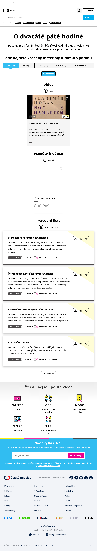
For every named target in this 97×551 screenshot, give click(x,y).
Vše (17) (11, 65)
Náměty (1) (61, 65)
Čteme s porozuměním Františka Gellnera (30, 274)
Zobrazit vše (48, 374)
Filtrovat (50, 74)
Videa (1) (27, 65)
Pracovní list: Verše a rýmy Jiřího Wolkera (30, 310)
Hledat (88, 17)
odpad (45, 23)
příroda (38, 23)
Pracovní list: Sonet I (19, 342)
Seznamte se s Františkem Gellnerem (28, 238)
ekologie (18, 23)
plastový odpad (55, 23)
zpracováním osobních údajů (48, 466)
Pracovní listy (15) (82, 65)
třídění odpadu (28, 23)
